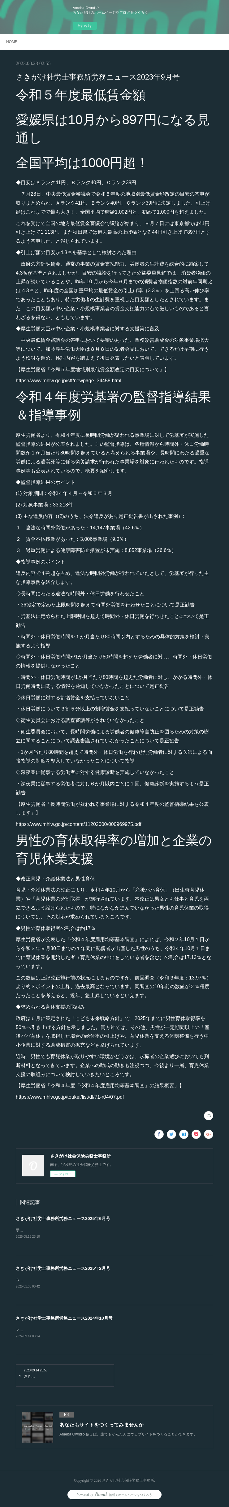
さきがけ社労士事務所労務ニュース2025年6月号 (63, 1218)
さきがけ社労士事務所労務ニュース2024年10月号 (64, 1319)
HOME (11, 42)
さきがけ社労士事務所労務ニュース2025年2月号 (63, 1268)
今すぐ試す (85, 26)
